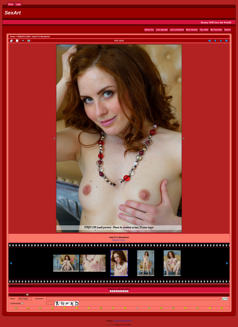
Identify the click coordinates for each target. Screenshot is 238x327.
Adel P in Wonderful (41, 37)
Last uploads (162, 30)
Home (10, 4)
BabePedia (127, 321)
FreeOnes (118, 321)
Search (227, 30)
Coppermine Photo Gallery (123, 324)
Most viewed (191, 30)
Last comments (177, 30)
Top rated (204, 30)
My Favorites (216, 30)
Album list (149, 30)
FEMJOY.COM (23, 37)
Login (18, 4)
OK (224, 298)
